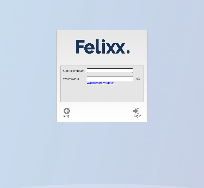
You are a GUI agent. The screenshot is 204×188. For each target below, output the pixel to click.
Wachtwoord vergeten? (101, 82)
